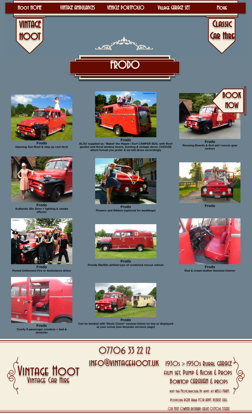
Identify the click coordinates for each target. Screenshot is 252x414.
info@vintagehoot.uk (124, 363)
